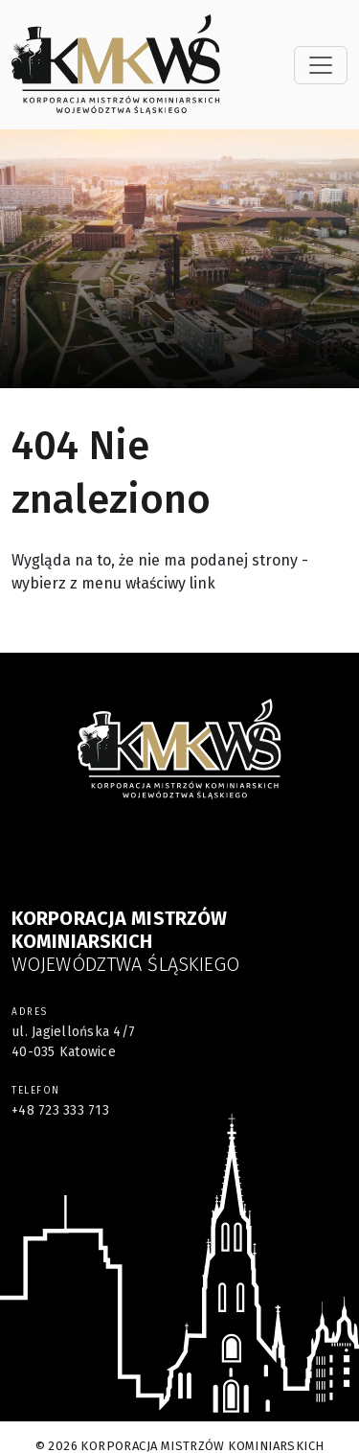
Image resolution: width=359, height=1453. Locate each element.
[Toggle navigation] (321, 65)
